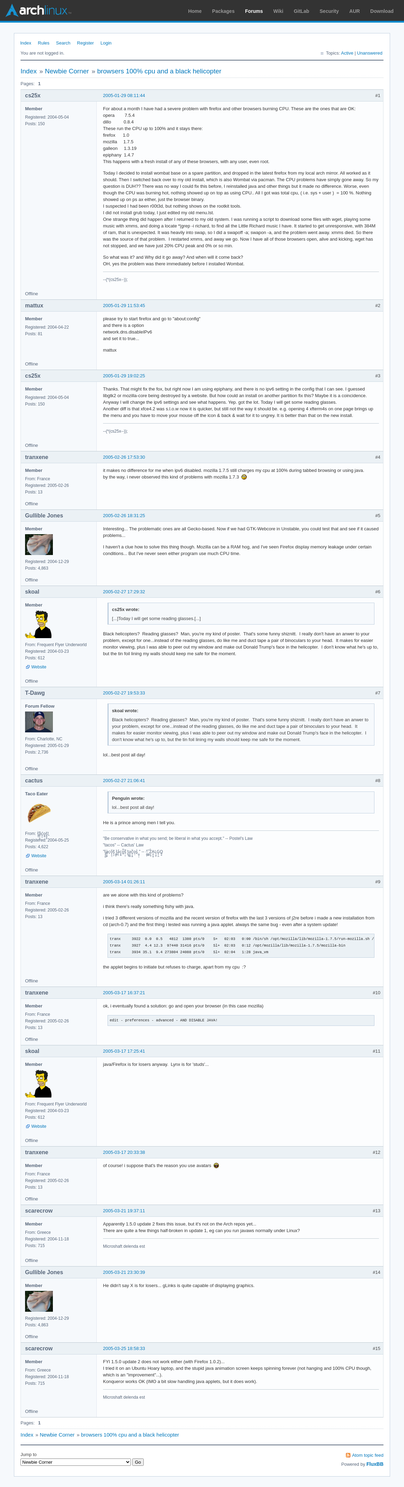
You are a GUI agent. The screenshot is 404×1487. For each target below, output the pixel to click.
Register (85, 43)
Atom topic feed (367, 1455)
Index (25, 43)
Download (382, 11)
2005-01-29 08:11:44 (124, 95)
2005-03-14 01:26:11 (124, 881)
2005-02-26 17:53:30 (124, 457)
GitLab (301, 11)
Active (347, 53)
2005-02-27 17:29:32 (124, 591)
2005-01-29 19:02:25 (124, 375)
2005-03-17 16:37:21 (124, 992)
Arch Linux (38, 10)
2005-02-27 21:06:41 (124, 780)
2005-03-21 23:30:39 (124, 1272)
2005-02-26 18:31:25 (124, 515)
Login (106, 43)
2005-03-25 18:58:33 (124, 1348)
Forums (254, 11)
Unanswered (369, 53)
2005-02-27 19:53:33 (124, 693)
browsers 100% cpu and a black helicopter (159, 71)
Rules (43, 43)
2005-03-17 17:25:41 (124, 1051)
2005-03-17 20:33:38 (124, 1152)
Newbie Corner (67, 71)
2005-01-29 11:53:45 (124, 305)
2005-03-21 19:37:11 (124, 1210)
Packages (223, 11)
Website (38, 667)
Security (329, 11)
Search (63, 43)
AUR (354, 11)
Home (195, 11)
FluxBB (374, 1464)
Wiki (279, 11)
